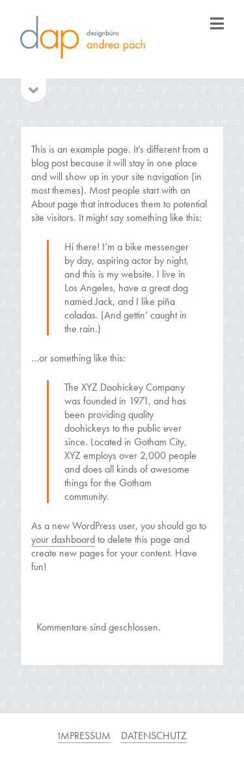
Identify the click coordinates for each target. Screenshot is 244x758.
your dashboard (63, 539)
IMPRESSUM (84, 735)
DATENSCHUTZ (154, 735)
